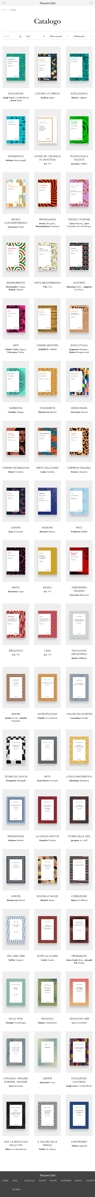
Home (4, 10)
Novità (53, 1180)
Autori (42, 1180)
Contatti (90, 1180)
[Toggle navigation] (3, 3)
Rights (78, 1180)
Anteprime (66, 1180)
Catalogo (13, 10)
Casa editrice (16, 1185)
